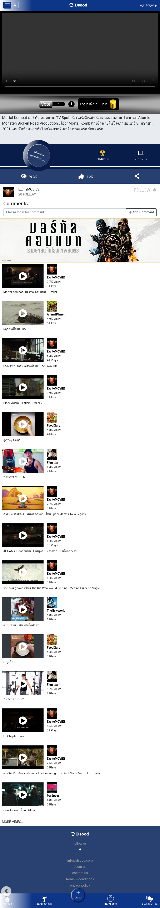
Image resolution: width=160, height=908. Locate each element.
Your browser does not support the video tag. (80, 52)
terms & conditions (80, 879)
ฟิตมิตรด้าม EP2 (13, 699)
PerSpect (53, 795)
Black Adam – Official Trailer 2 (22, 403)
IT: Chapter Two (13, 736)
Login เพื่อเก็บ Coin (93, 104)
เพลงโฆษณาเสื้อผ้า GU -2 (19, 810)
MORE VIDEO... (13, 822)
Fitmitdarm (54, 462)
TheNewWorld (56, 610)
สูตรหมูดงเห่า (11, 440)
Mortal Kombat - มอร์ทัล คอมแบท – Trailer (30, 292)
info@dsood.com (80, 860)
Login (142, 5)
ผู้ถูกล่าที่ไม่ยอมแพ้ (14, 329)
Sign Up (152, 5)
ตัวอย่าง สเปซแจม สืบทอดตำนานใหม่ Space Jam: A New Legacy (44, 514)
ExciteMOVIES (28, 189)
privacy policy (80, 885)
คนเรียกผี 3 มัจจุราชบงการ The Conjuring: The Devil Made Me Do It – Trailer (51, 773)
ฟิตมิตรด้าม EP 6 (14, 477)
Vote (45, 104)
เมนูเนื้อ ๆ (9, 662)
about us (80, 867)
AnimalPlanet (55, 314)
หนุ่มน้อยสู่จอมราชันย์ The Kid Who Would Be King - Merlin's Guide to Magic (51, 588)
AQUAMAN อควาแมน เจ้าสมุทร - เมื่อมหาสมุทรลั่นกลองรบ (40, 551)
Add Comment (141, 212)
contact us (80, 873)
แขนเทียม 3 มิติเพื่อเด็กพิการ (21, 625)
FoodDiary (53, 425)
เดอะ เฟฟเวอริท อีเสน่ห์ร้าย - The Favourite (30, 366)
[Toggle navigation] (7, 5)
